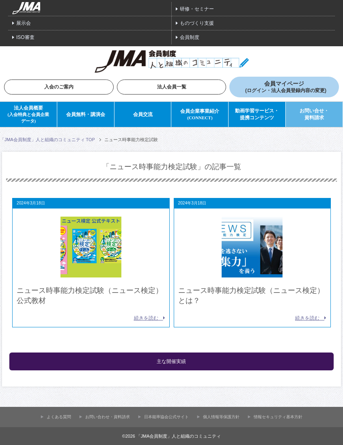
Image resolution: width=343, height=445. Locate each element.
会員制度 (189, 37)
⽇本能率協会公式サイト (166, 416)
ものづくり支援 (197, 23)
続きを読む (149, 318)
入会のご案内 (58, 87)
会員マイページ (285, 87)
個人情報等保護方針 (221, 416)
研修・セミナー (197, 9)
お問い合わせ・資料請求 (107, 416)
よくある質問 (59, 416)
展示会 (23, 23)
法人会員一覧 (171, 87)
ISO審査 (25, 37)
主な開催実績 (171, 361)
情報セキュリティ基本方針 (278, 416)
